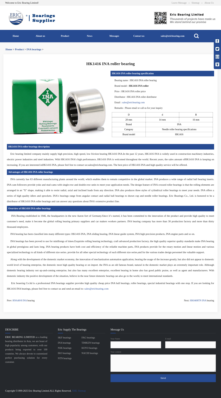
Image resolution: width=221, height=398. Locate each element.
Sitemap (195, 3)
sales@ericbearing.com (173, 36)
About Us (209, 3)
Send (163, 378)
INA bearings (34, 49)
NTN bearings (65, 358)
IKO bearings (64, 353)
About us (40, 36)
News (89, 36)
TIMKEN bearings (90, 343)
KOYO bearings (89, 348)
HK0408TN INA (198, 300)
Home (16, 36)
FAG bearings (88, 337)
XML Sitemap (79, 391)
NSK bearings (64, 348)
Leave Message (179, 3)
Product (65, 36)
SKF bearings (64, 337)
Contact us (138, 36)
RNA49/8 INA (20, 300)
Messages (114, 36)
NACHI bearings (89, 353)
